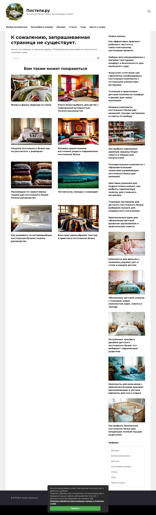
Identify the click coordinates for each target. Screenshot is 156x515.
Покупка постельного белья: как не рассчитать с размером (30, 150)
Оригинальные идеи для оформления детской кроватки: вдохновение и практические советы (123, 222)
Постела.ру (38, 10)
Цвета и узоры (97, 27)
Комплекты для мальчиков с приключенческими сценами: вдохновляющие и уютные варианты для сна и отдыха (125, 388)
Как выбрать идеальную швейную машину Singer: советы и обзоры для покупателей (123, 153)
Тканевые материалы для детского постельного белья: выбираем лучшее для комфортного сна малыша (126, 206)
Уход (83, 27)
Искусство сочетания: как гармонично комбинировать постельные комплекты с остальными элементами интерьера (125, 78)
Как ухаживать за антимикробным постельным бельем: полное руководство (31, 238)
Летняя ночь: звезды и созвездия (78, 192)
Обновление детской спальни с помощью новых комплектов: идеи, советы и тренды (126, 302)
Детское (115, 461)
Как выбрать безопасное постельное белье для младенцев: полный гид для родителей (125, 430)
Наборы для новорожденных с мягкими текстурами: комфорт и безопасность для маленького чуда (126, 61)
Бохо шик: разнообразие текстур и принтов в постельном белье (77, 237)
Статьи (73, 27)
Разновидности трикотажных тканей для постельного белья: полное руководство (30, 195)
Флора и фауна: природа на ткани (31, 105)
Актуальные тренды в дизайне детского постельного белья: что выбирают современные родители (123, 345)
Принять (75, 508)
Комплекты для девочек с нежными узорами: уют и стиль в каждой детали (124, 262)
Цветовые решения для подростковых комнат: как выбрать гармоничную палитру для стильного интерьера (124, 189)
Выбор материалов (16, 27)
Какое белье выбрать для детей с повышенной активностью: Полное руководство (78, 108)
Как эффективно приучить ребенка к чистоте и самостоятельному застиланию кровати (124, 46)
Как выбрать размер (42, 27)
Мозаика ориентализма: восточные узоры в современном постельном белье (78, 151)
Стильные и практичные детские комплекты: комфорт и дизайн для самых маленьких (126, 96)
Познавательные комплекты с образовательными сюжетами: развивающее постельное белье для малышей (126, 170)
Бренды (61, 27)
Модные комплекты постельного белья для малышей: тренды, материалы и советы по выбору (126, 111)
